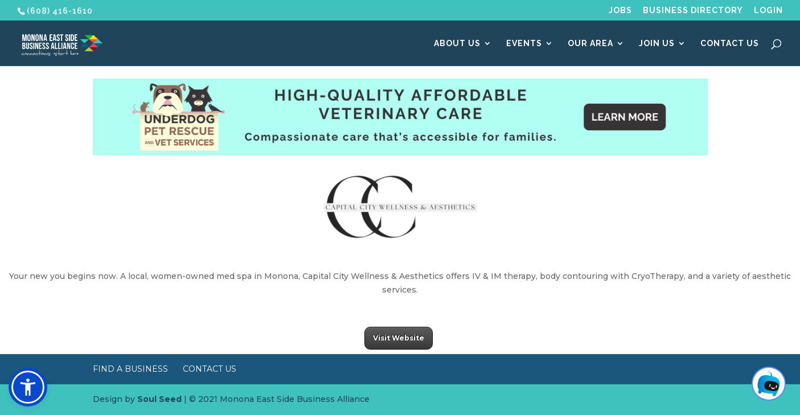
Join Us (657, 43)
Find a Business (130, 369)
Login (768, 10)
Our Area (590, 43)
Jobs (620, 10)
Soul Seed (159, 399)
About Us (457, 43)
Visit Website (398, 338)
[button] (27, 387)
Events (524, 43)
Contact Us (729, 43)
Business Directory (693, 10)
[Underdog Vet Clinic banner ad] (400, 152)
